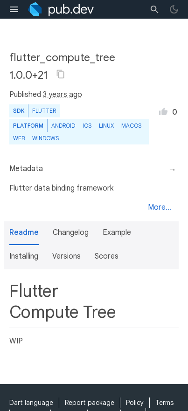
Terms (164, 402)
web (19, 138)
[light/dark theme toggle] (174, 9)
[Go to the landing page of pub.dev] (61, 9)
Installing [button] (23, 256)
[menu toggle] (14, 9)
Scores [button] (106, 256)
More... (159, 207)
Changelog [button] (71, 232)
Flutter (44, 110)
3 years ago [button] (62, 94)
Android (63, 125)
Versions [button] (66, 256)
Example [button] (117, 232)
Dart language (31, 402)
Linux (106, 125)
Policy (135, 402)
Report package (89, 402)
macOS (131, 125)
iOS (87, 125)
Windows (45, 138)
